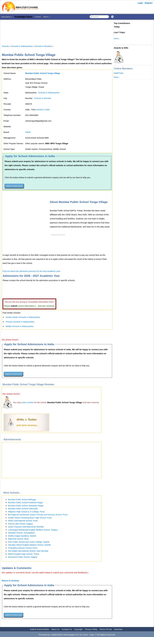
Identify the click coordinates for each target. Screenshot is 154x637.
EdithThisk (118, 73)
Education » (6, 17)
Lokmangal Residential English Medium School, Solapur (33, 530)
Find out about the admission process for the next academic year (31, 271)
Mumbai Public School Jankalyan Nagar (25, 505)
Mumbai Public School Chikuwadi (23, 508)
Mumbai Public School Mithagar (22, 499)
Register (149, 3)
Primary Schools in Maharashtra (20, 322)
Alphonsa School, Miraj (18, 539)
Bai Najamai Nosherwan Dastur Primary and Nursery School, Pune (37, 514)
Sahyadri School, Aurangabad (21, 533)
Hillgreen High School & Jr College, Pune (26, 511)
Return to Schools (10, 580)
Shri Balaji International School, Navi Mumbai (28, 551)
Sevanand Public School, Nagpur (22, 557)
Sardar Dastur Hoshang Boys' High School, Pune (30, 518)
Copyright (78, 629)
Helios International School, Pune (23, 520)
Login (140, 3)
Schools (5, 46)
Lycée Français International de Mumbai (26, 527)
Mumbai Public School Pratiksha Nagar (25, 502)
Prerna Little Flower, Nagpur (20, 524)
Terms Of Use (106, 629)
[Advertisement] (57, 30)
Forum (38, 17)
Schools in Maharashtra (21, 46)
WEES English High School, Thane (23, 554)
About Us (55, 629)
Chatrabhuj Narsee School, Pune (22, 548)
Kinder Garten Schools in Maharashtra (23, 317)
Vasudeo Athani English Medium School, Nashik (29, 545)
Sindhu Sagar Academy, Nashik (22, 536)
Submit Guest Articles (39, 629)
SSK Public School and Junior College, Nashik (28, 542)
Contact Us (67, 629)
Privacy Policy (91, 629)
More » (46, 17)
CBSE (28, 132)
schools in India (43, 109)
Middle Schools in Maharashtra (19, 326)
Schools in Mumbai (43, 46)
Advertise (118, 629)
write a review (27, 402)
